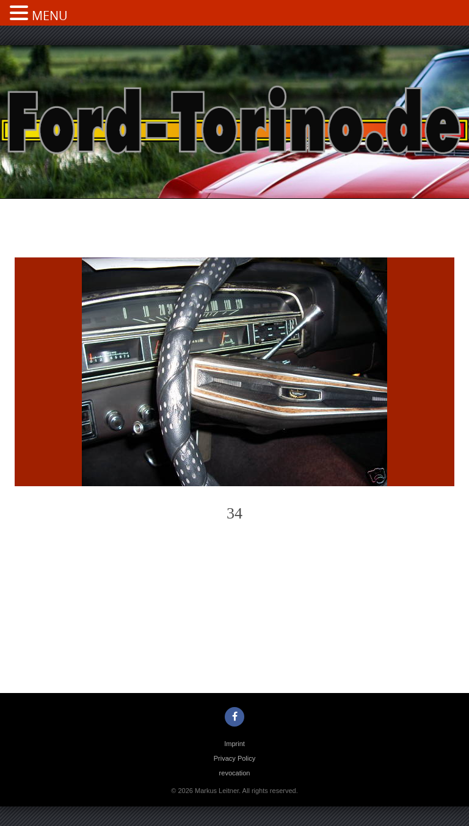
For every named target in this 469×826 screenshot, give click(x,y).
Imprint (234, 743)
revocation (234, 773)
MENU (50, 15)
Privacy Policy (234, 758)
